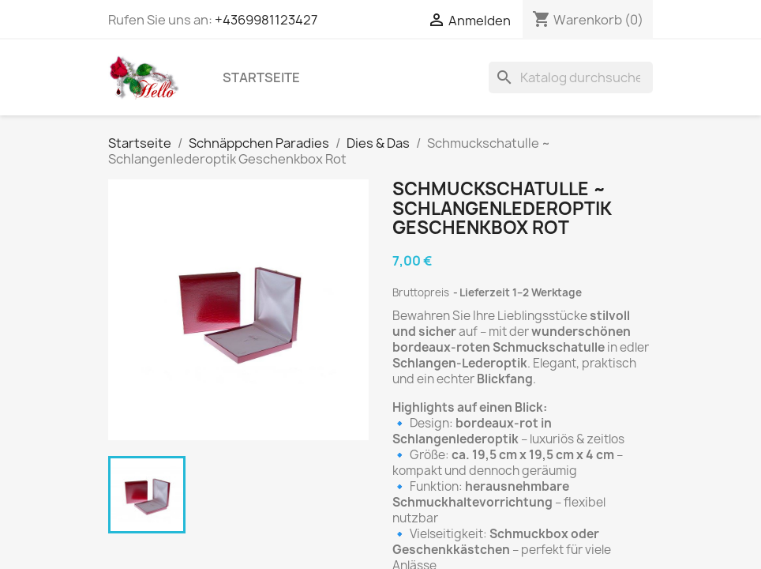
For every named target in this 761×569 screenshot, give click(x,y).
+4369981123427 (266, 19)
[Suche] (571, 77)
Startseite (261, 77)
